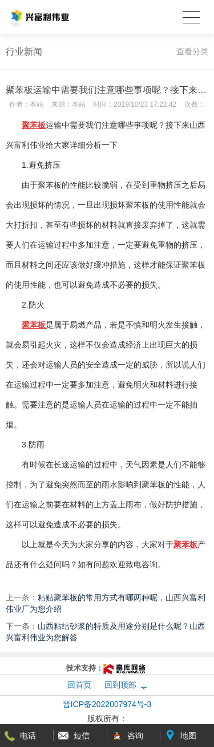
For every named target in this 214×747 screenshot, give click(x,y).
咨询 (135, 735)
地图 (188, 735)
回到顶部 (120, 684)
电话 (28, 735)
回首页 (79, 684)
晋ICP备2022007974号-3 (107, 704)
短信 (82, 735)
